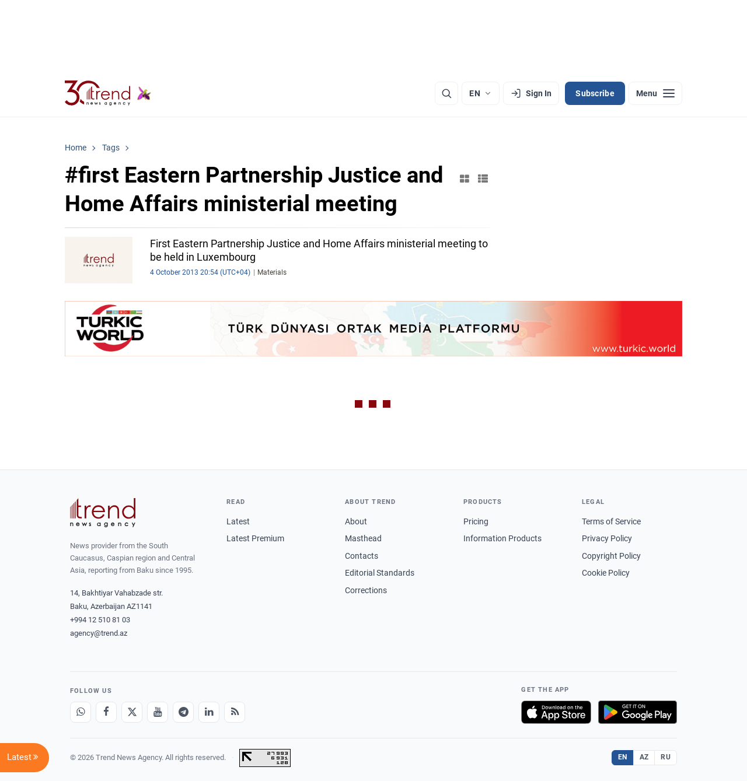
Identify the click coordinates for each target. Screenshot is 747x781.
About (356, 521)
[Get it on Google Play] (637, 712)
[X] (131, 712)
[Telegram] (183, 712)
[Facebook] (106, 712)
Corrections (366, 590)
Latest (238, 521)
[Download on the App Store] (556, 712)
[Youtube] (157, 712)
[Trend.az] (108, 93)
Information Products (502, 538)
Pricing (475, 521)
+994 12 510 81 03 (100, 619)
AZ (644, 757)
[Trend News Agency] (102, 512)
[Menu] (655, 93)
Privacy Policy (607, 538)
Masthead (363, 538)
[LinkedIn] (208, 712)
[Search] (446, 93)
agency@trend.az (98, 633)
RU (666, 757)
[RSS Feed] (234, 712)
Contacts (361, 556)
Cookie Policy (606, 572)
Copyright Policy (611, 556)
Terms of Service (611, 521)
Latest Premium (255, 538)
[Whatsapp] (80, 712)
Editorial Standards (379, 572)
